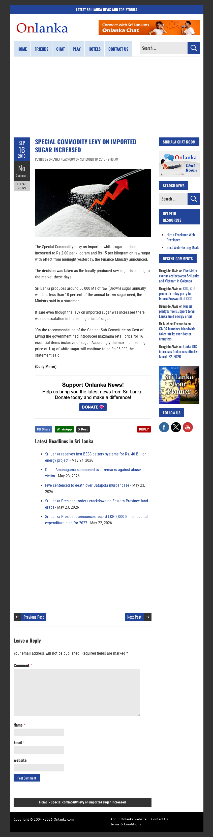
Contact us (118, 49)
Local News (21, 186)
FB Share (43, 429)
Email (19, 742)
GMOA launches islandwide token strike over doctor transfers (177, 333)
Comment (21, 175)
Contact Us (159, 819)
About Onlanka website (128, 819)
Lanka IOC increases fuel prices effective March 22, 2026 (179, 351)
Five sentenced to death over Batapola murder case (87, 485)
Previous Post (34, 617)
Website (20, 760)
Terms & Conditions (125, 824)
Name (19, 725)
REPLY (144, 429)
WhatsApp (64, 429)
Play (77, 49)
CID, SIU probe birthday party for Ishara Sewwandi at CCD (177, 293)
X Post (83, 429)
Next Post (134, 617)
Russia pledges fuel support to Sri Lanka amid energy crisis (177, 311)
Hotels (94, 49)
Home (22, 49)
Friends (41, 49)
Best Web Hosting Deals (183, 247)
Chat (60, 49)
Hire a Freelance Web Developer (181, 237)
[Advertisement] (106, 97)
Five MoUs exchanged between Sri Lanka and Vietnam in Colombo (179, 275)
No (21, 167)
